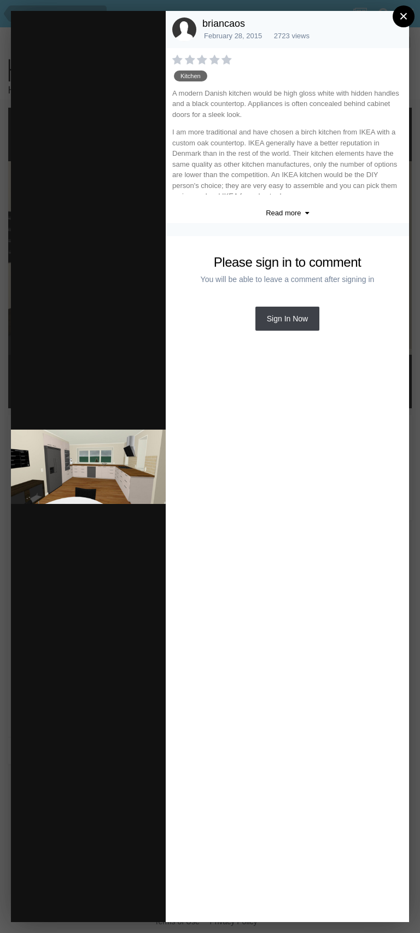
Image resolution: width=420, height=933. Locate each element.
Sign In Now (287, 318)
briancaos (223, 23)
